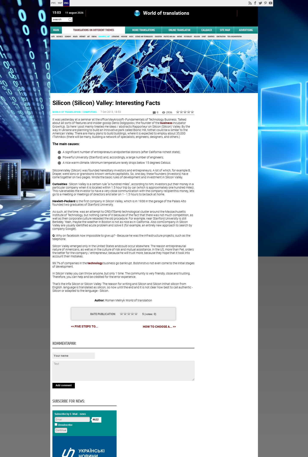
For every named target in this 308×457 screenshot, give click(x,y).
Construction (220, 31)
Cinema (94, 31)
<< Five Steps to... (78, 331)
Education (158, 31)
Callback (206, 25)
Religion (197, 31)
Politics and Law (169, 31)
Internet (82, 31)
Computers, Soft (104, 31)
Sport (204, 31)
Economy (68, 31)
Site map (225, 25)
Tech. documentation (234, 31)
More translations (143, 25)
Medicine (124, 31)
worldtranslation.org (223, 435)
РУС (53, 2)
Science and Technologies (144, 31)
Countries (211, 31)
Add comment (64, 419)
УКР (60, 2)
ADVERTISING (246, 25)
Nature (179, 31)
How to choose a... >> (153, 331)
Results (221, 268)
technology (95, 268)
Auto (53, 31)
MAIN (56, 25)
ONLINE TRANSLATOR (179, 25)
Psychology (188, 31)
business (175, 118)
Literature (115, 31)
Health (75, 31)
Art (88, 31)
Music (131, 31)
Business (59, 31)
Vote (221, 262)
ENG (66, 2)
